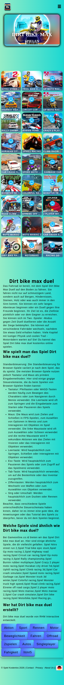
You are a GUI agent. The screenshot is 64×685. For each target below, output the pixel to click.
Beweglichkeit (14, 636)
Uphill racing (32, 143)
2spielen (10, 644)
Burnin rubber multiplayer (32, 122)
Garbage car (53, 164)
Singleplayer (46, 644)
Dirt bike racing (11, 247)
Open (59, 6)
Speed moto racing (32, 164)
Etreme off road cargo (32, 205)
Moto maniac (11, 226)
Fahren (36, 636)
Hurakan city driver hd (11, 143)
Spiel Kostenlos (18, 6)
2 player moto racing (53, 205)
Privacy (39, 667)
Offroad (52, 636)
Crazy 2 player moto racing (53, 122)
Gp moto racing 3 (53, 101)
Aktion (9, 627)
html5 (28, 652)
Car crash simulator (11, 164)
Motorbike (32, 247)
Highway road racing (11, 101)
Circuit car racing (32, 101)
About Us (49, 667)
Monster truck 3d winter (11, 184)
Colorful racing (32, 184)
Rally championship (11, 122)
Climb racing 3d (53, 143)
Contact (30, 667)
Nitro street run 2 (11, 80)
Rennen (39, 627)
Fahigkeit (11, 652)
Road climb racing (11, 205)
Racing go (53, 247)
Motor (54, 627)
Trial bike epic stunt (32, 80)
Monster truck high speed (53, 184)
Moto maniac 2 (32, 226)
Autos (26, 644)
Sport (23, 627)
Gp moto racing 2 (53, 80)
